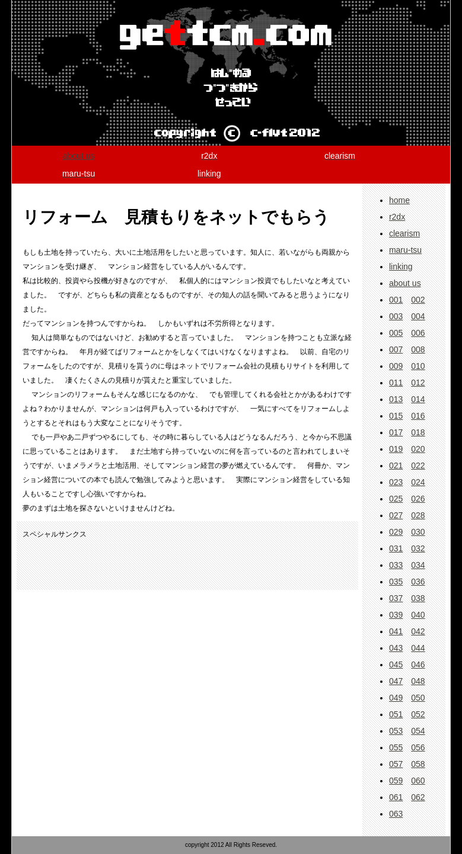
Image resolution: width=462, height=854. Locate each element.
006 (418, 333)
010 (418, 366)
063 (396, 813)
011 (396, 382)
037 (396, 598)
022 (418, 465)
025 (396, 498)
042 (418, 631)
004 (418, 316)
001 (396, 299)
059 (396, 780)
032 (418, 548)
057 (396, 764)
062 (418, 797)
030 (418, 532)
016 (418, 415)
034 (418, 565)
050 (418, 697)
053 (396, 731)
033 (396, 565)
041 (396, 631)
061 (396, 797)
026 (418, 498)
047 (396, 681)
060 (418, 780)
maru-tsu (405, 250)
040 (418, 614)
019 (396, 449)
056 (418, 747)
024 (418, 482)
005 (396, 333)
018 (418, 432)
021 (396, 465)
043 (396, 648)
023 (396, 482)
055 (396, 747)
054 (418, 731)
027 (396, 515)
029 (396, 532)
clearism (404, 233)
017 (396, 432)
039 (396, 614)
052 (418, 714)
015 (396, 415)
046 (418, 664)
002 (418, 299)
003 (396, 316)
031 (396, 548)
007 (396, 349)
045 (396, 664)
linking (401, 266)
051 (396, 714)
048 (418, 681)
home (399, 200)
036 (418, 581)
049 (396, 697)
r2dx (397, 216)
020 (418, 449)
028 (418, 515)
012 (418, 382)
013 (396, 399)
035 (396, 581)
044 (418, 648)
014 (418, 399)
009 (396, 366)
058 (418, 764)
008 (418, 349)
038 (418, 598)
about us (79, 155)
